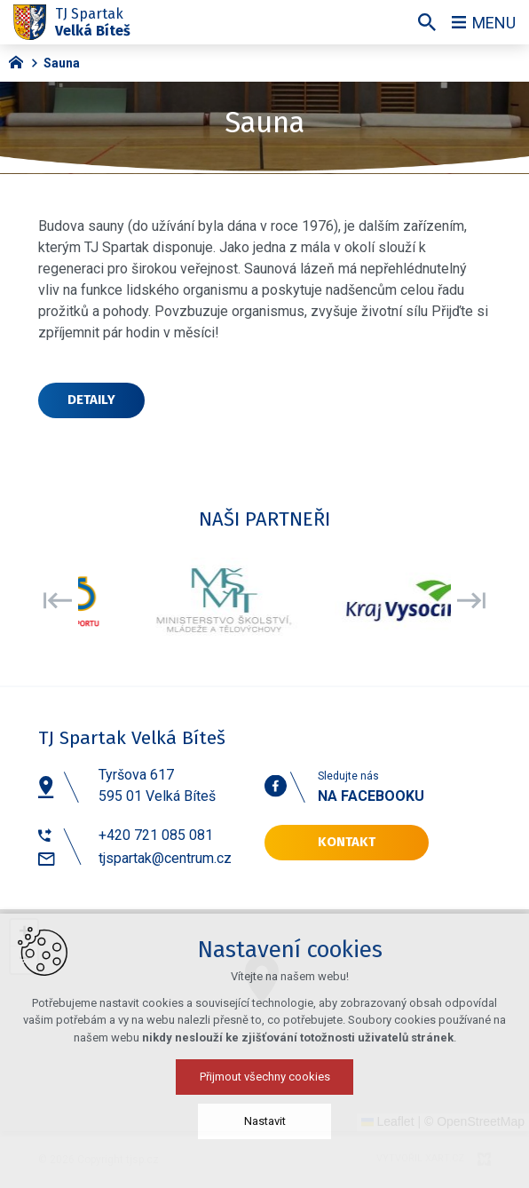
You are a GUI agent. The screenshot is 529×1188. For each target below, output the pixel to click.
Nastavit (265, 1121)
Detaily (91, 400)
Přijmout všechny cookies (265, 1076)
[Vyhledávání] (427, 22)
